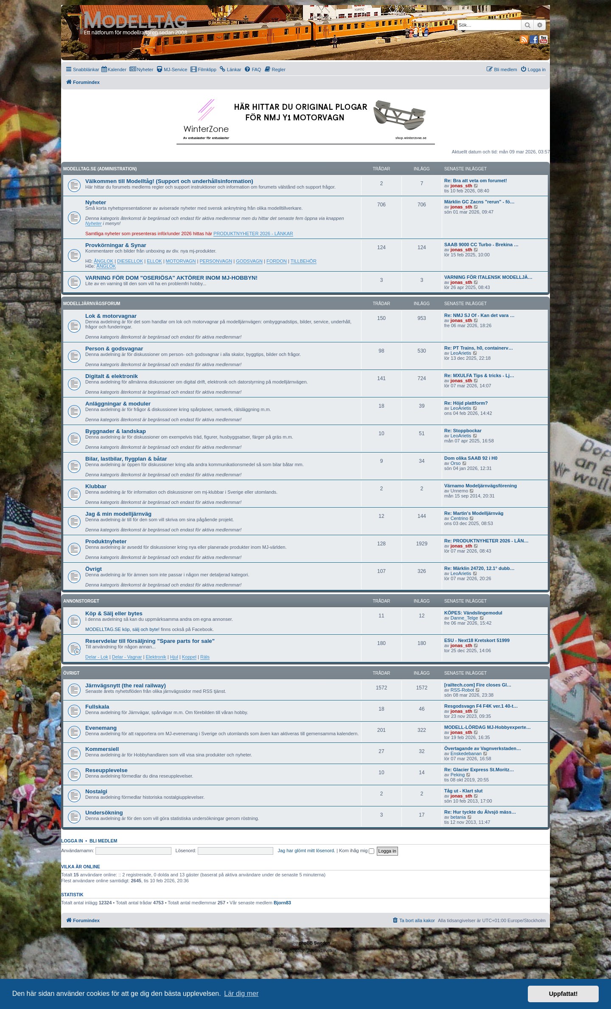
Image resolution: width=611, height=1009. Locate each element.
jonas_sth (461, 185)
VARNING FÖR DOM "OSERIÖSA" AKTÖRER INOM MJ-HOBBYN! (171, 278)
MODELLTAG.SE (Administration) (100, 169)
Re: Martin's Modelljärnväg (474, 513)
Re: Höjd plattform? (466, 403)
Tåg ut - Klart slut (463, 790)
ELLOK (154, 261)
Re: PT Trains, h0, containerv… (478, 347)
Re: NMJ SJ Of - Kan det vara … (479, 315)
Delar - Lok (96, 656)
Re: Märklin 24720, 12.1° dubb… (479, 568)
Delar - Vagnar (127, 656)
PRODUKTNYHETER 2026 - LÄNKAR (253, 233)
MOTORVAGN (181, 261)
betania (458, 817)
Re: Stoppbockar (463, 430)
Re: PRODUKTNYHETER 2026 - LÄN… (486, 540)
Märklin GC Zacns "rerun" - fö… (479, 201)
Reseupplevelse (106, 770)
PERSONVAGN (216, 261)
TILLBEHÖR (304, 261)
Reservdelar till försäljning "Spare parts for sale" (150, 641)
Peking (458, 774)
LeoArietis (461, 353)
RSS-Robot (462, 689)
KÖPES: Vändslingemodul (473, 612)
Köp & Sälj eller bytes (114, 613)
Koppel (189, 656)
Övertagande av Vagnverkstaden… (482, 748)
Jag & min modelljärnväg (118, 514)
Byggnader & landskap (115, 431)
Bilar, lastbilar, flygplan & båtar (126, 459)
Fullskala (97, 706)
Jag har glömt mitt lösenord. (306, 850)
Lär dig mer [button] (241, 993)
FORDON (276, 261)
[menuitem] (113, 69)
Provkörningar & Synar (115, 245)
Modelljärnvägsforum (91, 303)
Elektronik (156, 656)
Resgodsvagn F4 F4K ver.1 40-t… (481, 706)
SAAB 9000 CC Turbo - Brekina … (481, 244)
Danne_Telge (464, 617)
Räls (205, 656)
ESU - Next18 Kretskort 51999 (477, 640)
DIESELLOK (130, 261)
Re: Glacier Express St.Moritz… (479, 769)
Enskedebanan (466, 753)
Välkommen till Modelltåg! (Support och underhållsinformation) (169, 181)
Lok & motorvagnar (111, 316)
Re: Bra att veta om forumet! (475, 180)
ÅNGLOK (103, 261)
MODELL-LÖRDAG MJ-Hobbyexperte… (487, 727)
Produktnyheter (105, 541)
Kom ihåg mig (356, 850)
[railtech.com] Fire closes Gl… (477, 684)
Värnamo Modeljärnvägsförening (480, 485)
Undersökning (104, 812)
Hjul (174, 656)
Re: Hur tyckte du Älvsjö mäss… (480, 811)
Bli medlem (103, 840)
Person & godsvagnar (114, 348)
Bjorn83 (282, 902)
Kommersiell (102, 749)
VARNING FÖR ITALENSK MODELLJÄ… (488, 277)
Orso (456, 463)
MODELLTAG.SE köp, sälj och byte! (122, 629)
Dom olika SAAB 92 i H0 (470, 458)
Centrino (459, 518)
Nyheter (95, 202)
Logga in (72, 840)
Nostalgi (96, 791)
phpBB (280, 935)
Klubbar (96, 486)
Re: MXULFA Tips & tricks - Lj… (479, 375)
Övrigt (93, 569)
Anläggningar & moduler (118, 403)
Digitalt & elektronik (111, 376)
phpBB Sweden (314, 943)
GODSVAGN (249, 261)
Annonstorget (81, 601)
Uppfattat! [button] (563, 993)
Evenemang (101, 728)
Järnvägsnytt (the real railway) (125, 685)
